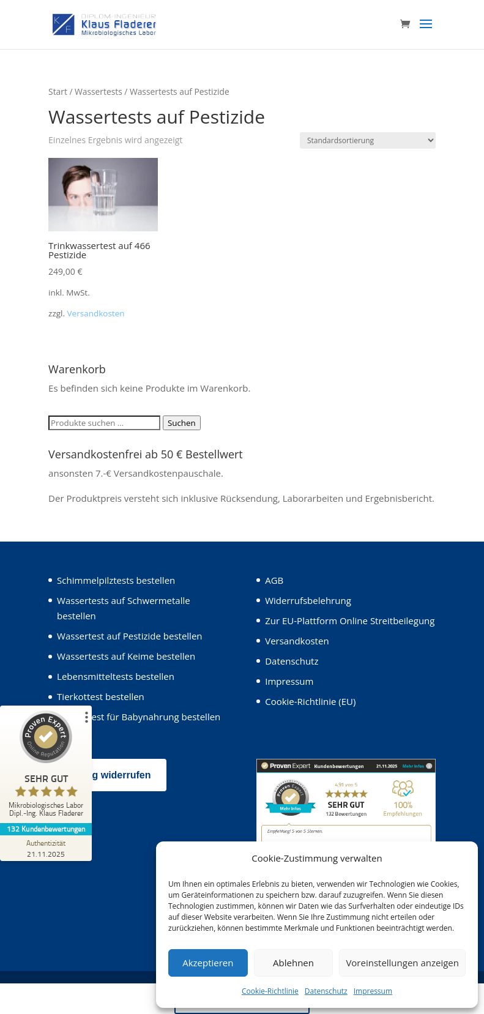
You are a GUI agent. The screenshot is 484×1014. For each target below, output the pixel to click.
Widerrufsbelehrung (308, 600)
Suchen (182, 422)
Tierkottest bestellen (100, 696)
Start (57, 91)
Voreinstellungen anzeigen (402, 962)
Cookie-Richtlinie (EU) (310, 701)
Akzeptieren (207, 962)
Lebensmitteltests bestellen (115, 676)
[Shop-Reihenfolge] (368, 140)
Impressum (373, 991)
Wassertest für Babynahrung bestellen (138, 716)
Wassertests (98, 91)
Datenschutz (326, 991)
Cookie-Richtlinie (270, 991)
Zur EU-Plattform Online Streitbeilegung (349, 620)
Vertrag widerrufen (107, 775)
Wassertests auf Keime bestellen (126, 656)
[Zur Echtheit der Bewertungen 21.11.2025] (46, 848)
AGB (274, 580)
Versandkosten (96, 313)
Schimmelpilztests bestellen (116, 580)
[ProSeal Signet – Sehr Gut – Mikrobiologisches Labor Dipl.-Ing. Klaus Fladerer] (46, 766)
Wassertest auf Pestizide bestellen (129, 636)
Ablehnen (293, 962)
